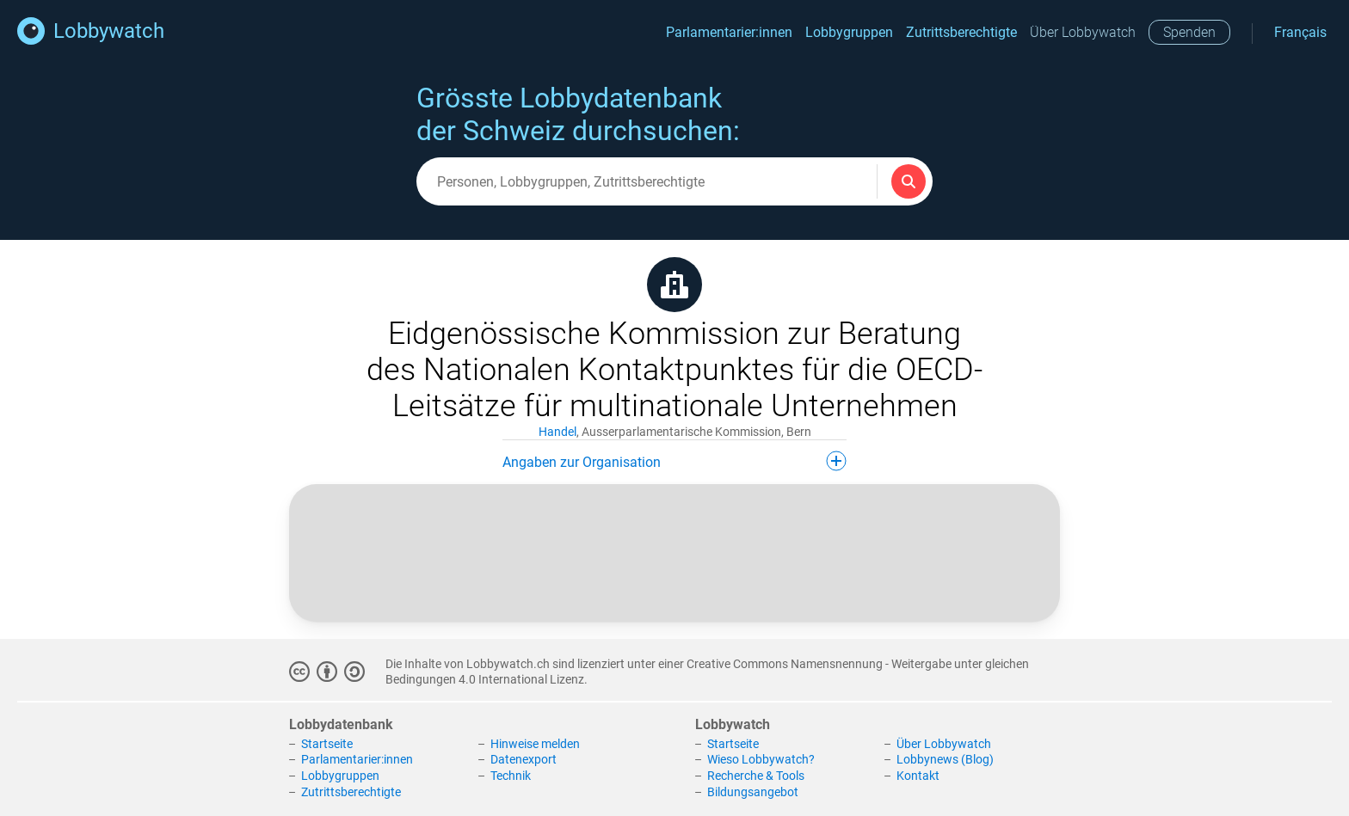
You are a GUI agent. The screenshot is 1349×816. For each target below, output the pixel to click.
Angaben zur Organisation (674, 461)
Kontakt (917, 775)
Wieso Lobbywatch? (761, 759)
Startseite (327, 744)
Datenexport (523, 759)
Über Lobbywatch (1083, 32)
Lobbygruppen (849, 32)
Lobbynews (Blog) (945, 759)
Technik (510, 775)
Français (1300, 32)
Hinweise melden (535, 744)
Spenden (1189, 32)
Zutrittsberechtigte (961, 32)
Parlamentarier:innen (729, 32)
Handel (557, 432)
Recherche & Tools (755, 775)
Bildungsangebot (752, 792)
